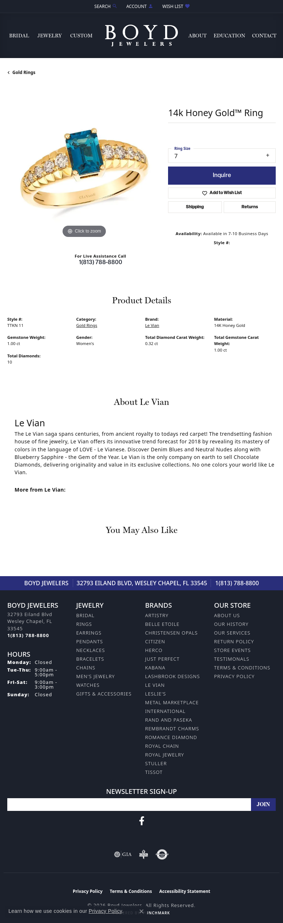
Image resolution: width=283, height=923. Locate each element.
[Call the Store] (28, 635)
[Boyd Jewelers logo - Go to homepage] (141, 35)
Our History (231, 624)
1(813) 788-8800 (100, 263)
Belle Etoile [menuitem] (162, 624)
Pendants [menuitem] (89, 641)
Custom (81, 35)
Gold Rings (23, 72)
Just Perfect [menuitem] (162, 659)
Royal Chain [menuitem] (162, 746)
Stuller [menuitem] (156, 763)
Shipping (195, 207)
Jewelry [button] (49, 35)
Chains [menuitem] (86, 667)
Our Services (232, 632)
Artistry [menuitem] (156, 615)
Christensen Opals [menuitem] (171, 632)
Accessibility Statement (184, 891)
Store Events (232, 650)
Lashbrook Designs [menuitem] (172, 676)
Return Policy (234, 641)
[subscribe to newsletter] (263, 804)
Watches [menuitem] (88, 685)
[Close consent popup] (141, 911)
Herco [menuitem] (154, 650)
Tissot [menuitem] (154, 772)
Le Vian (152, 325)
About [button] (197, 35)
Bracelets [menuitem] (90, 659)
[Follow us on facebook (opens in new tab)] (141, 821)
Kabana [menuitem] (155, 667)
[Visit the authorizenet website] (162, 854)
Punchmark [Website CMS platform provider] (156, 912)
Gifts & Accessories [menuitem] (104, 693)
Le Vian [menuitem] (155, 685)
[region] (84, 163)
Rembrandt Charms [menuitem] (172, 728)
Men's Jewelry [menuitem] (95, 676)
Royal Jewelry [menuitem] (164, 754)
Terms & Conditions (242, 667)
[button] (105, 6)
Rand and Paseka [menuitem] (168, 720)
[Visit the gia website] (123, 854)
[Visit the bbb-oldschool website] (143, 854)
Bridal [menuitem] (85, 615)
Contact (264, 35)
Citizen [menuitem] (155, 641)
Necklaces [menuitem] (90, 650)
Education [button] (229, 35)
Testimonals (232, 659)
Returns (250, 207)
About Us (227, 615)
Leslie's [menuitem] (155, 693)
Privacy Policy (234, 676)
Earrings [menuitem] (89, 632)
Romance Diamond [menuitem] (171, 737)
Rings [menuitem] (84, 624)
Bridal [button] (19, 35)
